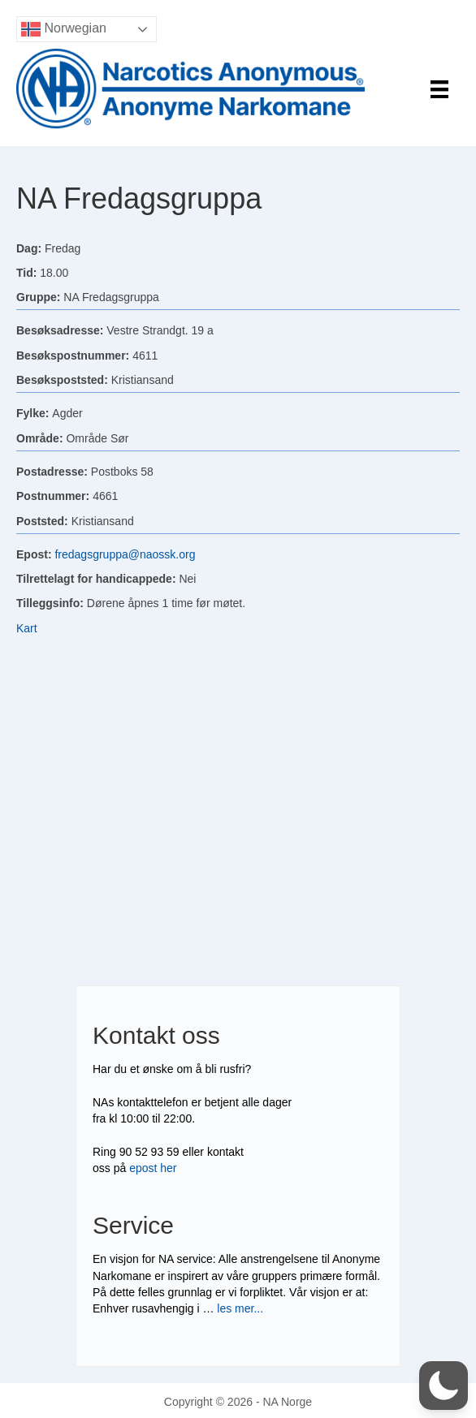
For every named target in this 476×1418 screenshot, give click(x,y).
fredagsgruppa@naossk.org (124, 554)
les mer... (240, 1308)
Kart (26, 628)
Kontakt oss (156, 1035)
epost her (152, 1168)
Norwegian (63, 29)
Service (133, 1225)
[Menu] (439, 89)
